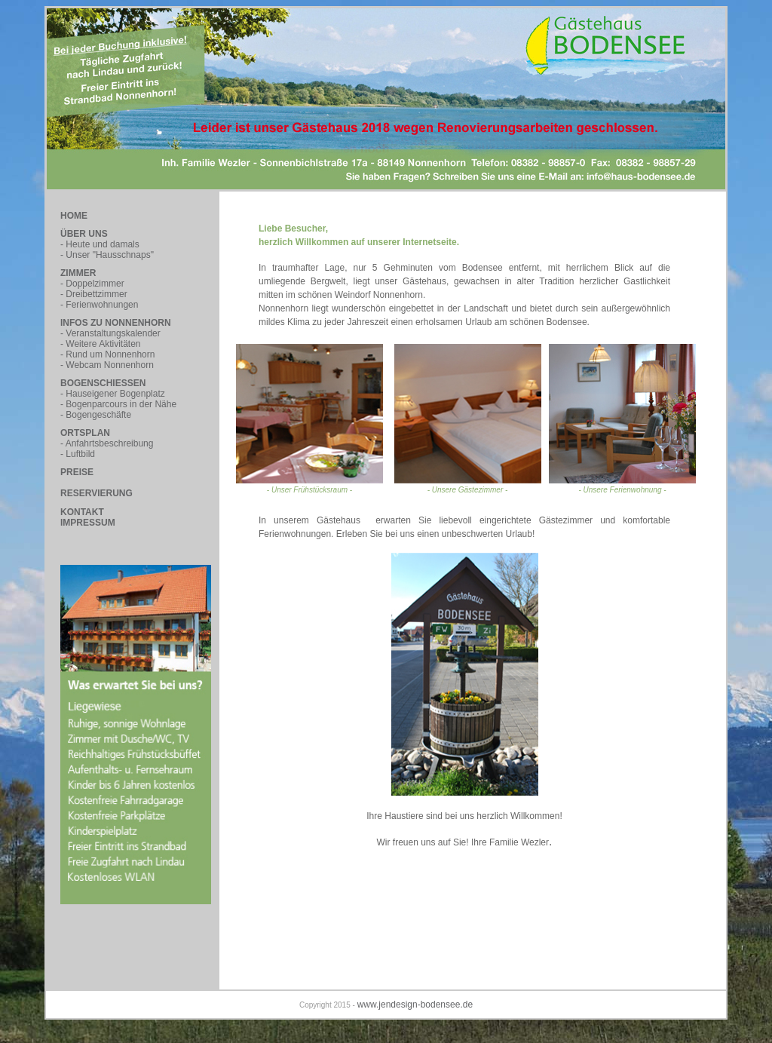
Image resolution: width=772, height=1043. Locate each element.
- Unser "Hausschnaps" (107, 255)
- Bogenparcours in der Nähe (118, 404)
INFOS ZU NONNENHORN (115, 323)
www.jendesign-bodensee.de (415, 1004)
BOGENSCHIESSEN (103, 383)
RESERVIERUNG (96, 493)
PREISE (76, 472)
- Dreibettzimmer (93, 294)
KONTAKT (82, 512)
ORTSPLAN (85, 433)
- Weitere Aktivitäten (100, 344)
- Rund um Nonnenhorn (107, 354)
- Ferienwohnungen (99, 304)
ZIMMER (78, 273)
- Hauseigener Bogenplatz (112, 393)
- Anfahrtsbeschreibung (106, 443)
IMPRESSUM (87, 522)
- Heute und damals (99, 244)
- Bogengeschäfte (95, 415)
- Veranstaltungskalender (110, 333)
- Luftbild (77, 454)
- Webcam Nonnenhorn (107, 365)
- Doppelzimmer (92, 283)
